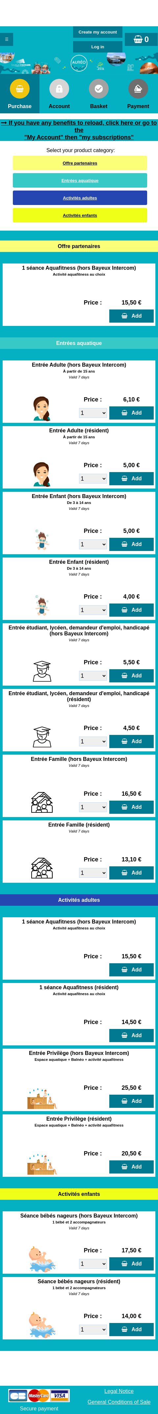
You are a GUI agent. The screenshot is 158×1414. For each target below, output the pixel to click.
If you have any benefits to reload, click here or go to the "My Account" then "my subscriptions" (83, 130)
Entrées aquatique (80, 180)
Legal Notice (119, 1391)
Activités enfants (80, 215)
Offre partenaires (80, 163)
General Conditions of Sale (119, 1402)
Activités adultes (80, 197)
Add (135, 316)
